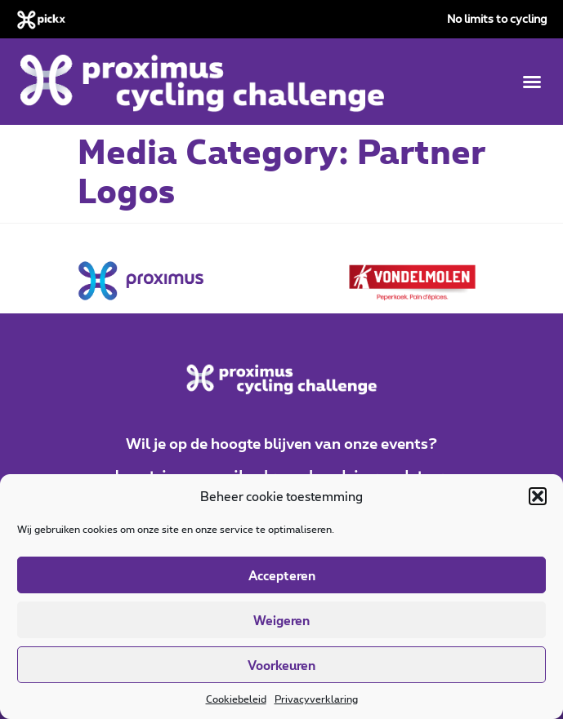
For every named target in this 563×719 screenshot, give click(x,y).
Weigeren (281, 620)
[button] (537, 496)
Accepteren (281, 575)
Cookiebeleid (236, 698)
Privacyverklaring (316, 698)
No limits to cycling (497, 18)
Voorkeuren (281, 665)
